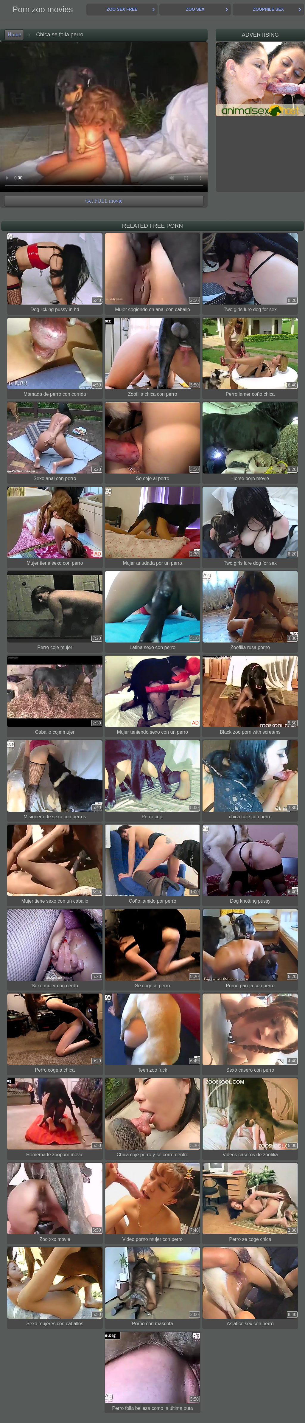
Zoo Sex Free (122, 9)
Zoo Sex (195, 9)
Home (14, 35)
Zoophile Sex (268, 9)
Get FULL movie (103, 201)
